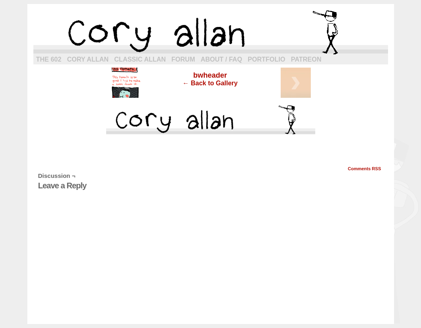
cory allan (210, 32)
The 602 (49, 59)
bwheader (210, 75)
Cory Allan (88, 59)
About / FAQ (221, 59)
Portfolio (266, 59)
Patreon (306, 59)
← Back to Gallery (210, 83)
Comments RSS (364, 168)
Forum (183, 59)
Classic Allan (140, 59)
